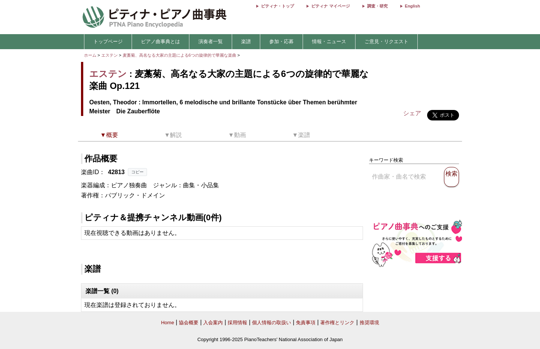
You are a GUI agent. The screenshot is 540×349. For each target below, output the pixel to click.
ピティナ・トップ (277, 6)
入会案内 (213, 322)
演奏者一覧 (210, 41)
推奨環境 (369, 322)
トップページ (108, 41)
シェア (412, 113)
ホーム (90, 55)
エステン (109, 55)
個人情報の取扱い (271, 322)
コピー (137, 172)
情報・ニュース (329, 41)
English (412, 6)
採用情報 (237, 322)
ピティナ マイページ (330, 6)
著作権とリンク (337, 322)
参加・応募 (281, 41)
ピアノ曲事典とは (160, 41)
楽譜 (246, 41)
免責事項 (305, 322)
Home (167, 322)
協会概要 (188, 322)
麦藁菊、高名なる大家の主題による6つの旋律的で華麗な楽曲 (180, 55)
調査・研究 (377, 6)
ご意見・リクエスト (386, 41)
